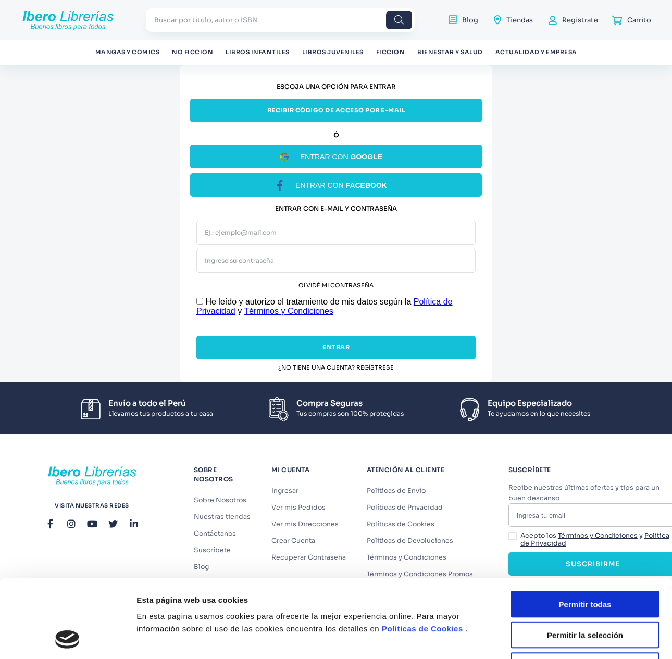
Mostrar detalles (563, 619)
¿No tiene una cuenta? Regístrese (336, 367)
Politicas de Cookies (422, 537)
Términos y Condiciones (288, 311)
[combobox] (280, 20)
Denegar (585, 573)
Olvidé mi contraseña (336, 285)
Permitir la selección (585, 542)
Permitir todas (585, 512)
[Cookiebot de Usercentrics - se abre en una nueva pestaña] (67, 619)
